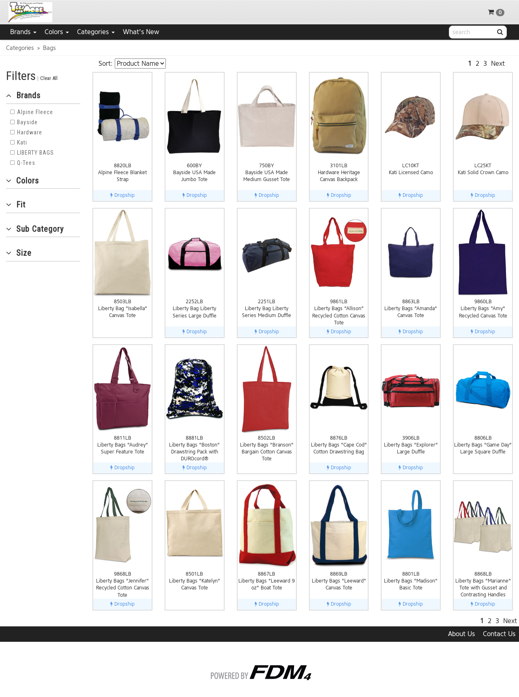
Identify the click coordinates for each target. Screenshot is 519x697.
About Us (461, 634)
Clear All (49, 78)
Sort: (106, 63)
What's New (141, 32)
